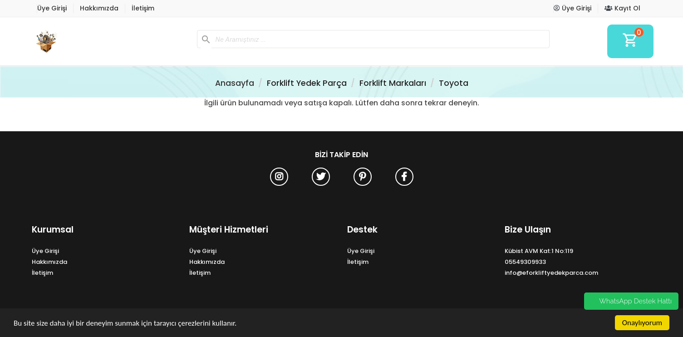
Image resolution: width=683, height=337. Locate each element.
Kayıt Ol (622, 8)
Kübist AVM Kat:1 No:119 (539, 251)
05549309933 (525, 262)
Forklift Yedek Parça (307, 83)
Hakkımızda (99, 8)
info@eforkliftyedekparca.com (551, 272)
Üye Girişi (52, 8)
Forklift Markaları (392, 83)
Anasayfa (234, 83)
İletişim (143, 8)
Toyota (453, 83)
